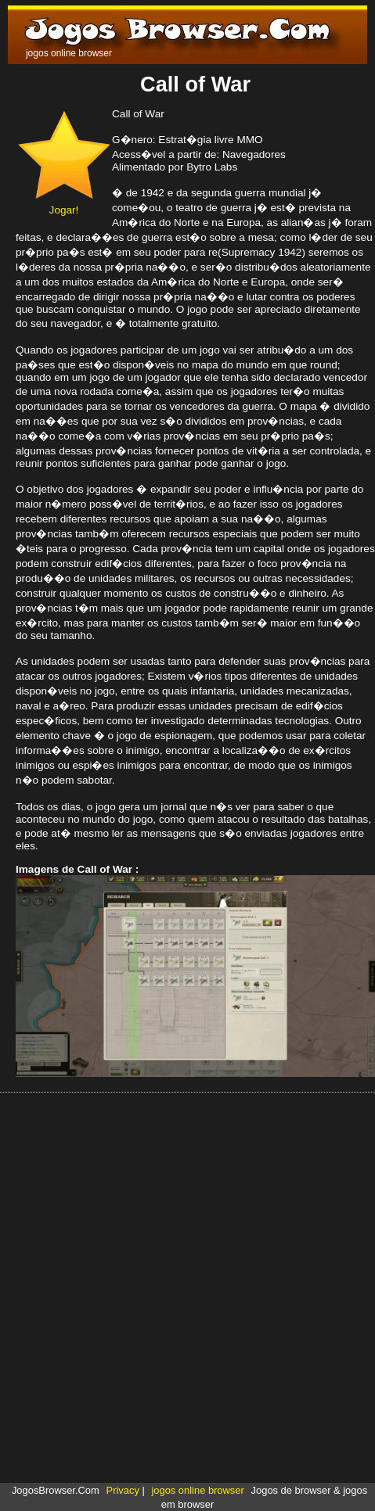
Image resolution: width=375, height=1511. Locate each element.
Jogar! (64, 204)
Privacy (122, 1490)
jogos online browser (197, 1490)
